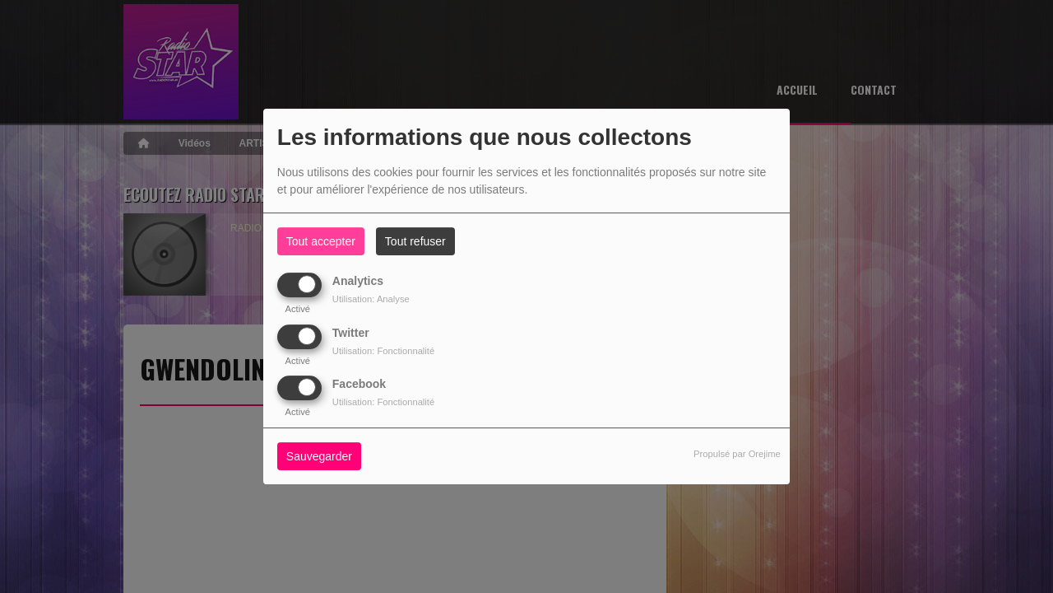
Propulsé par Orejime (737, 454)
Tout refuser (415, 241)
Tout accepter (320, 241)
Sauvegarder (319, 456)
